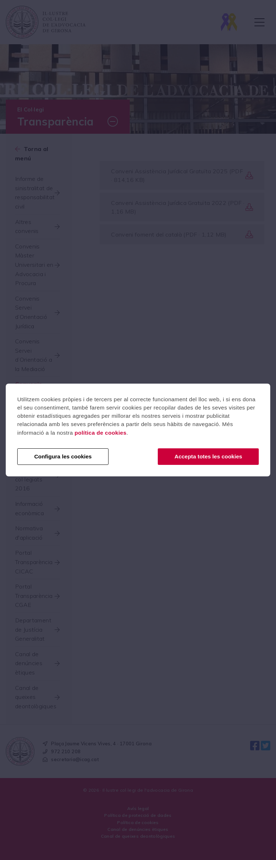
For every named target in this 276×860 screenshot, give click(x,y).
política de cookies (100, 433)
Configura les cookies (63, 456)
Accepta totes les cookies (208, 456)
